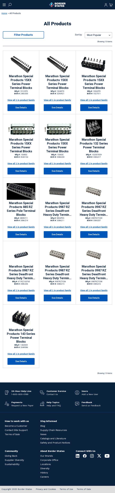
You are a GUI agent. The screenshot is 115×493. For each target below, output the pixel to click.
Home (4, 13)
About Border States (52, 451)
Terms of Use (66, 489)
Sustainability (12, 464)
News (43, 434)
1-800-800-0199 (19, 394)
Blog (42, 425)
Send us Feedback (91, 405)
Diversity (44, 468)
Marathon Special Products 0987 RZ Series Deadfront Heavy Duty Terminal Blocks (57, 209)
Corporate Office (49, 460)
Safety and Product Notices (55, 442)
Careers (44, 476)
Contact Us (52, 394)
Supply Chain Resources (53, 430)
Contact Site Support (16, 430)
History (44, 472)
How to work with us (17, 421)
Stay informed (48, 421)
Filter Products (23, 34)
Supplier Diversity (14, 460)
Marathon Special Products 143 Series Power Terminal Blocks (21, 335)
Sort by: (78, 35)
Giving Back (11, 455)
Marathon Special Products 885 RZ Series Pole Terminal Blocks (21, 209)
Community (11, 451)
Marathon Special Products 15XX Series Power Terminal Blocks (21, 82)
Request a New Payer (22, 405)
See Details (21, 107)
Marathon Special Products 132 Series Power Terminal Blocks (94, 145)
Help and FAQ (54, 405)
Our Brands (46, 455)
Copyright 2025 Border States (16, 489)
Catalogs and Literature (53, 438)
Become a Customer (16, 425)
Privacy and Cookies (46, 489)
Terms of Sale (12, 434)
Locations (45, 464)
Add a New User (90, 394)
